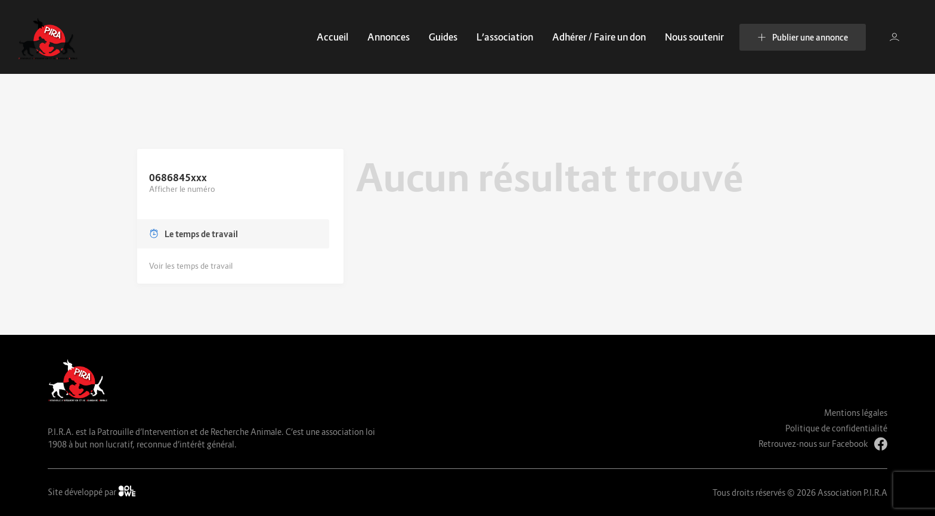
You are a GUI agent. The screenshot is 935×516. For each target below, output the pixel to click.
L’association (504, 37)
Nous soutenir (694, 37)
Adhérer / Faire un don (599, 37)
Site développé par (92, 491)
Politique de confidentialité (836, 428)
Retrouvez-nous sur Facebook (822, 443)
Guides (443, 37)
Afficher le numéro (182, 189)
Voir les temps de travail (191, 266)
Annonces (388, 37)
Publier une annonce (802, 37)
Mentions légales (855, 413)
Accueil (332, 37)
